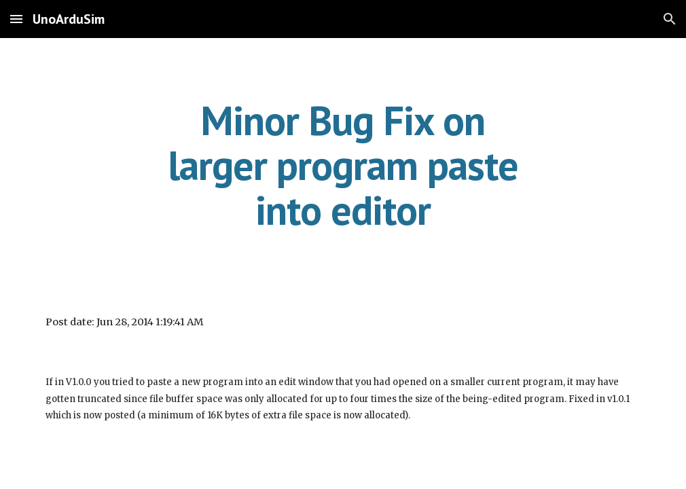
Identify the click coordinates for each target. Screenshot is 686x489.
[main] (343, 165)
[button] (16, 18)
